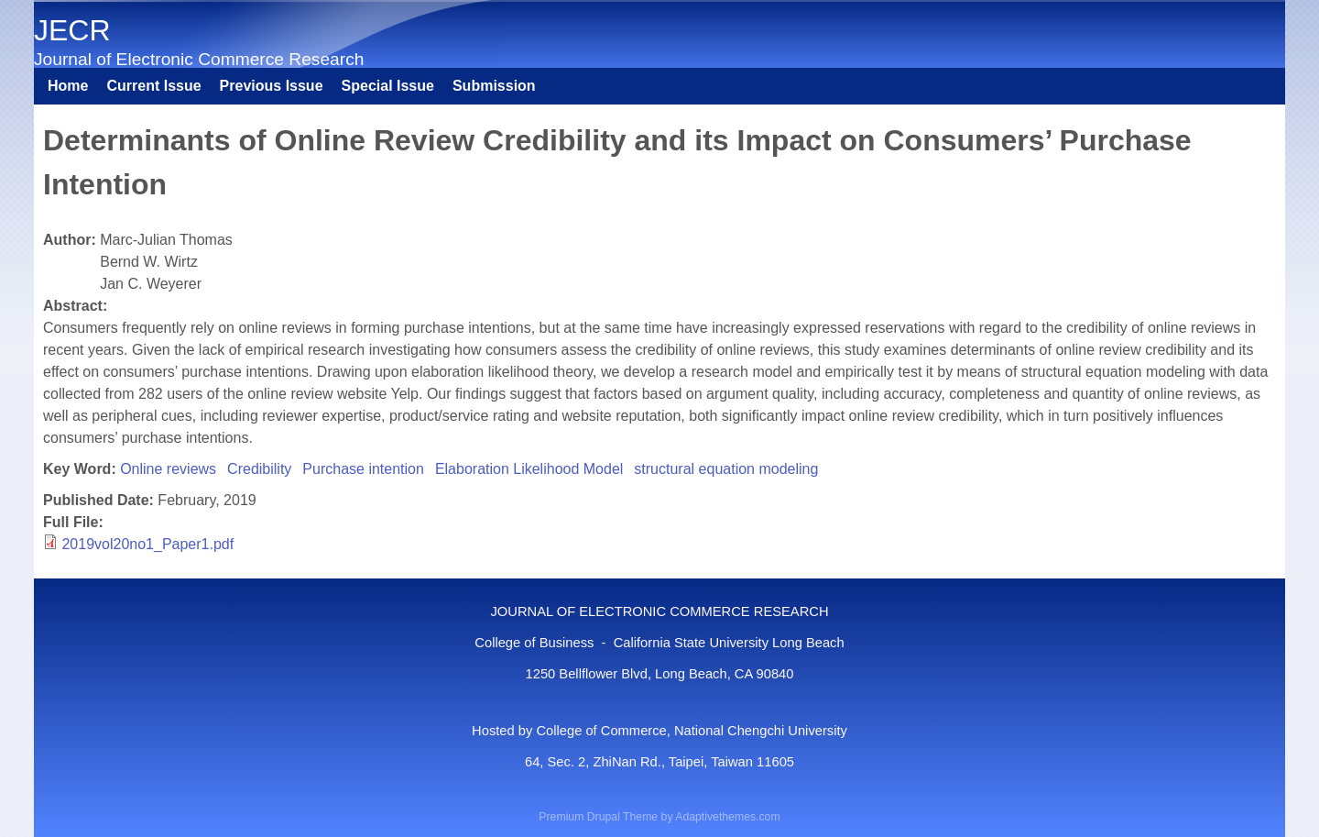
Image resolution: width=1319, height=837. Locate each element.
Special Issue (388, 86)
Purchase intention (363, 469)
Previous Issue (271, 86)
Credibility (259, 469)
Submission (494, 86)
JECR (72, 30)
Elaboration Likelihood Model (529, 469)
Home (68, 86)
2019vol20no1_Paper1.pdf (147, 544)
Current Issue (153, 86)
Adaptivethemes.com (727, 816)
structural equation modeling (726, 469)
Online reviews (168, 469)
